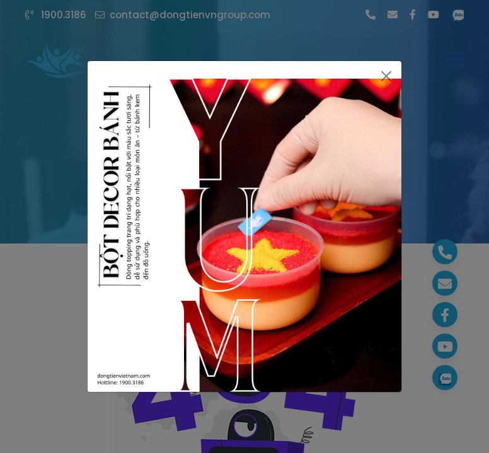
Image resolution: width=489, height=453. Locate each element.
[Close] (386, 76)
